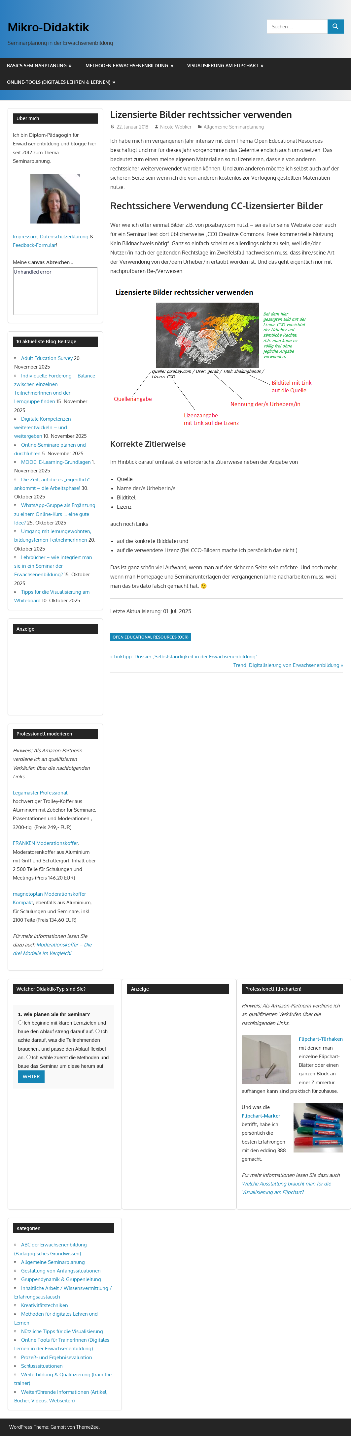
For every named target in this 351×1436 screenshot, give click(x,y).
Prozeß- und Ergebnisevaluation (56, 1357)
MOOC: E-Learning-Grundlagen (56, 462)
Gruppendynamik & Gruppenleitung (61, 1279)
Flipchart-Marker (261, 1116)
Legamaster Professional (40, 793)
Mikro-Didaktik (48, 26)
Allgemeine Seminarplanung (234, 127)
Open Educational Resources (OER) (151, 637)
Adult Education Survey (47, 358)
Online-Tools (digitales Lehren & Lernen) (58, 82)
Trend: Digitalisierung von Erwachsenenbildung (286, 665)
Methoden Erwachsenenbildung (127, 65)
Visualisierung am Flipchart (223, 65)
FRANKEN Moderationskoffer (45, 843)
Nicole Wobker (176, 127)
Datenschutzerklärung (64, 236)
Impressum (25, 236)
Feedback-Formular (34, 245)
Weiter (31, 1076)
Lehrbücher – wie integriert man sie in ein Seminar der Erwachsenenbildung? (53, 566)
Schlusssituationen (42, 1366)
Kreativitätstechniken (44, 1305)
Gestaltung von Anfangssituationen (61, 1271)
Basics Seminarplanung (37, 65)
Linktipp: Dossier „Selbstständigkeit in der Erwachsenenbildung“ (185, 656)
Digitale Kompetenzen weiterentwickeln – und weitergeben (42, 427)
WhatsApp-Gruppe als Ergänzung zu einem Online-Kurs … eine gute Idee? (54, 514)
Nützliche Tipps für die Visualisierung (62, 1331)
